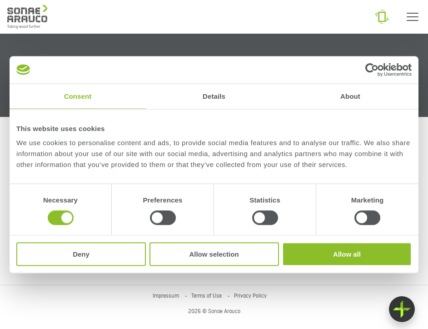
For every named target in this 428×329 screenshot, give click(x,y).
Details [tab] (214, 96)
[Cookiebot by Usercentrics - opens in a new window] (372, 69)
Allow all (347, 254)
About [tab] (350, 96)
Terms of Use (207, 296)
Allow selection (214, 254)
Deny (81, 254)
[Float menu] (401, 309)
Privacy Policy (250, 296)
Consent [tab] (78, 96)
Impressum (166, 296)
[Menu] (412, 17)
